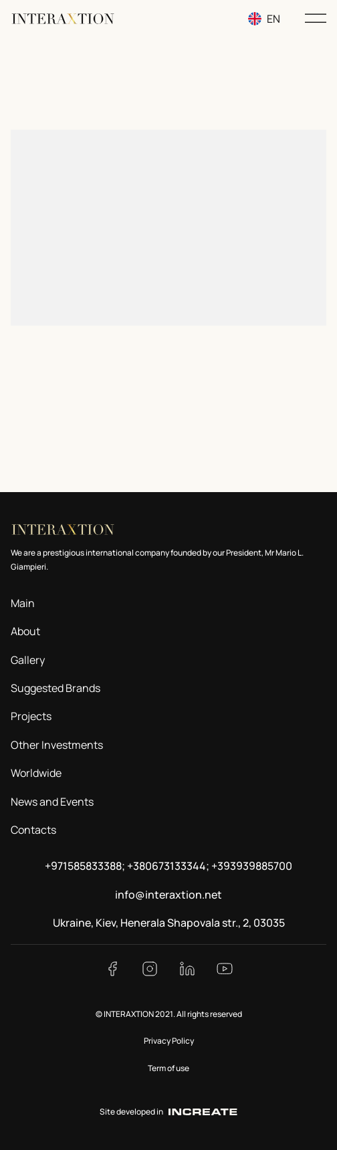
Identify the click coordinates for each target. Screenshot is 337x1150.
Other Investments (57, 744)
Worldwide (36, 773)
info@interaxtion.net (168, 894)
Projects (31, 716)
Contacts (33, 829)
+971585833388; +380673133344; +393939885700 (168, 865)
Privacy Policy (169, 1040)
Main (23, 603)
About (25, 631)
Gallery (28, 660)
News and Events (52, 801)
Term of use (168, 1068)
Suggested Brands (55, 688)
